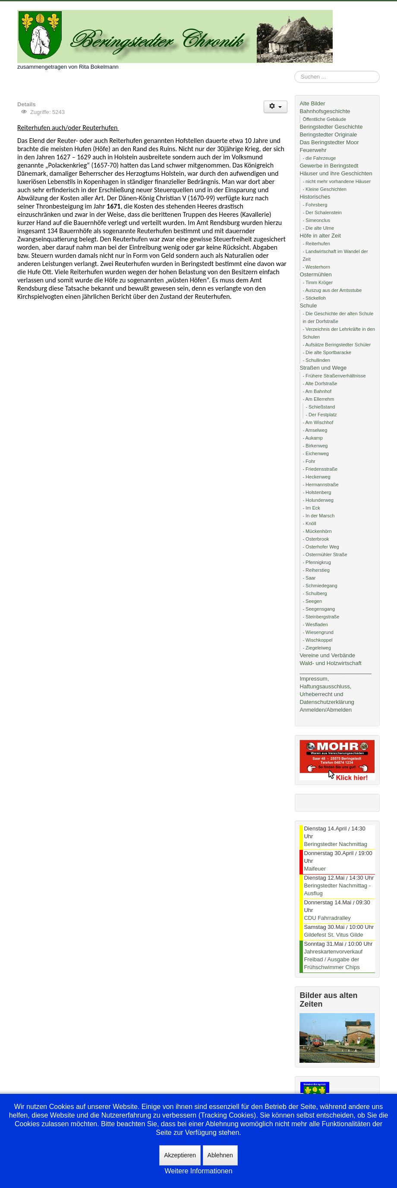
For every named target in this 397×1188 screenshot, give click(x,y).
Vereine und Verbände (327, 655)
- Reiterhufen (316, 243)
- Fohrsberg (314, 204)
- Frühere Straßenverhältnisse (333, 375)
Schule (308, 305)
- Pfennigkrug (316, 562)
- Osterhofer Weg (320, 546)
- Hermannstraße (320, 484)
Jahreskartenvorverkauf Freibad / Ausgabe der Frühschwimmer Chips (333, 959)
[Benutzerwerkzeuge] (275, 107)
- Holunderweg (318, 500)
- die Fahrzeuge (319, 158)
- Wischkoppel (317, 640)
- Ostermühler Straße (324, 554)
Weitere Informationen (198, 1171)
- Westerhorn (316, 266)
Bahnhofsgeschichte (324, 111)
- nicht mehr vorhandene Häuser (336, 181)
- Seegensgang (318, 608)
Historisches (314, 196)
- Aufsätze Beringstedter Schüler (336, 344)
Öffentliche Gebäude (324, 119)
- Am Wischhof (317, 422)
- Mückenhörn (316, 531)
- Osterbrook (315, 539)
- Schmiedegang (319, 585)
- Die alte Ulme (318, 228)
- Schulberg (314, 593)
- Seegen (312, 601)
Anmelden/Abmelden (325, 709)
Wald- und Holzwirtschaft (330, 663)
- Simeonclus (316, 220)
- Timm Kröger (317, 282)
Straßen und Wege (323, 367)
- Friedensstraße (319, 469)
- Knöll (309, 523)
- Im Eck (311, 507)
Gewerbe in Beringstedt (328, 165)
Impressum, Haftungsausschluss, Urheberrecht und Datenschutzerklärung (326, 690)
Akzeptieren (180, 1155)
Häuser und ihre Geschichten (335, 173)
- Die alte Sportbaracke (326, 352)
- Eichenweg (315, 453)
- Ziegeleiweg (316, 647)
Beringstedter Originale (328, 134)
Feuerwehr (312, 150)
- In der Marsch (318, 515)
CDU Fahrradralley (327, 918)
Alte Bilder (312, 103)
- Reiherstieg (315, 570)
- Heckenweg (316, 476)
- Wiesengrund (318, 632)
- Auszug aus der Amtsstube (332, 290)
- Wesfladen (315, 624)
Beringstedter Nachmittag (335, 844)
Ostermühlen (315, 274)
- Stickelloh (314, 298)
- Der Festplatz (321, 414)
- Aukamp (312, 437)
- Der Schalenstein (322, 212)
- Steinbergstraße (320, 616)
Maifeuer (315, 868)
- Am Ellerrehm (318, 399)
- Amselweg (314, 430)
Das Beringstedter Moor (329, 142)
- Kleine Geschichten (324, 189)
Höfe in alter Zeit (319, 235)
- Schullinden (316, 360)
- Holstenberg (316, 492)
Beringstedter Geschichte (330, 127)
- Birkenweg (315, 445)
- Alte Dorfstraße (319, 383)
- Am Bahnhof (316, 391)
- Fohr (308, 461)
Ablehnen (220, 1155)
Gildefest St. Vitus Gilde (333, 934)
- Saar (308, 577)
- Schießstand (320, 406)
